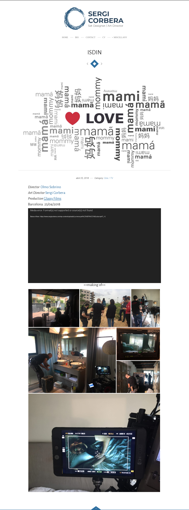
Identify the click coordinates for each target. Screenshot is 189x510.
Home (65, 37)
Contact (90, 37)
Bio (77, 37)
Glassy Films (52, 198)
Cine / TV (108, 178)
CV (103, 37)
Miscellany (120, 37)
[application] (94, 245)
